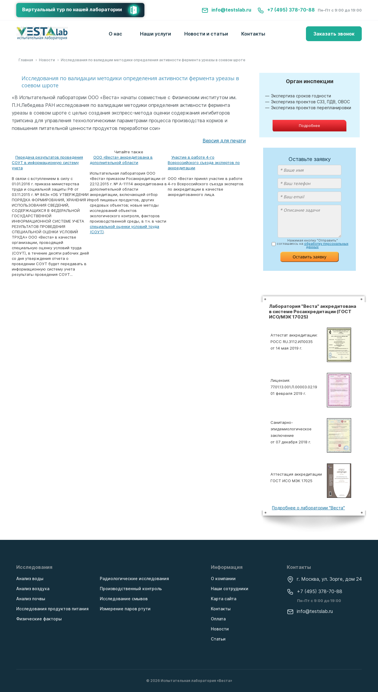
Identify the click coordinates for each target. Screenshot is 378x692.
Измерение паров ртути (125, 608)
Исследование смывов (124, 598)
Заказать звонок (333, 34)
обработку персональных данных (326, 245)
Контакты (253, 34)
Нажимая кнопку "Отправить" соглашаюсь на (312, 244)
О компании (223, 578)
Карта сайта (223, 598)
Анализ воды (29, 578)
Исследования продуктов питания (52, 608)
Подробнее (309, 125)
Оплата (218, 618)
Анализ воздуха (32, 588)
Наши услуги (155, 34)
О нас (115, 34)
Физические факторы (39, 618)
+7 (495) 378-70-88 (286, 10)
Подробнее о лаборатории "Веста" (308, 507)
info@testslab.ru (226, 10)
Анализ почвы (30, 598)
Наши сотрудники (229, 588)
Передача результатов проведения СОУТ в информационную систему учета (47, 162)
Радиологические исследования (134, 578)
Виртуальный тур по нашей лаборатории (83, 10)
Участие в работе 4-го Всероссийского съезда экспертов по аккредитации (204, 162)
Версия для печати (224, 141)
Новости (220, 628)
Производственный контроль (131, 588)
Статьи (218, 638)
